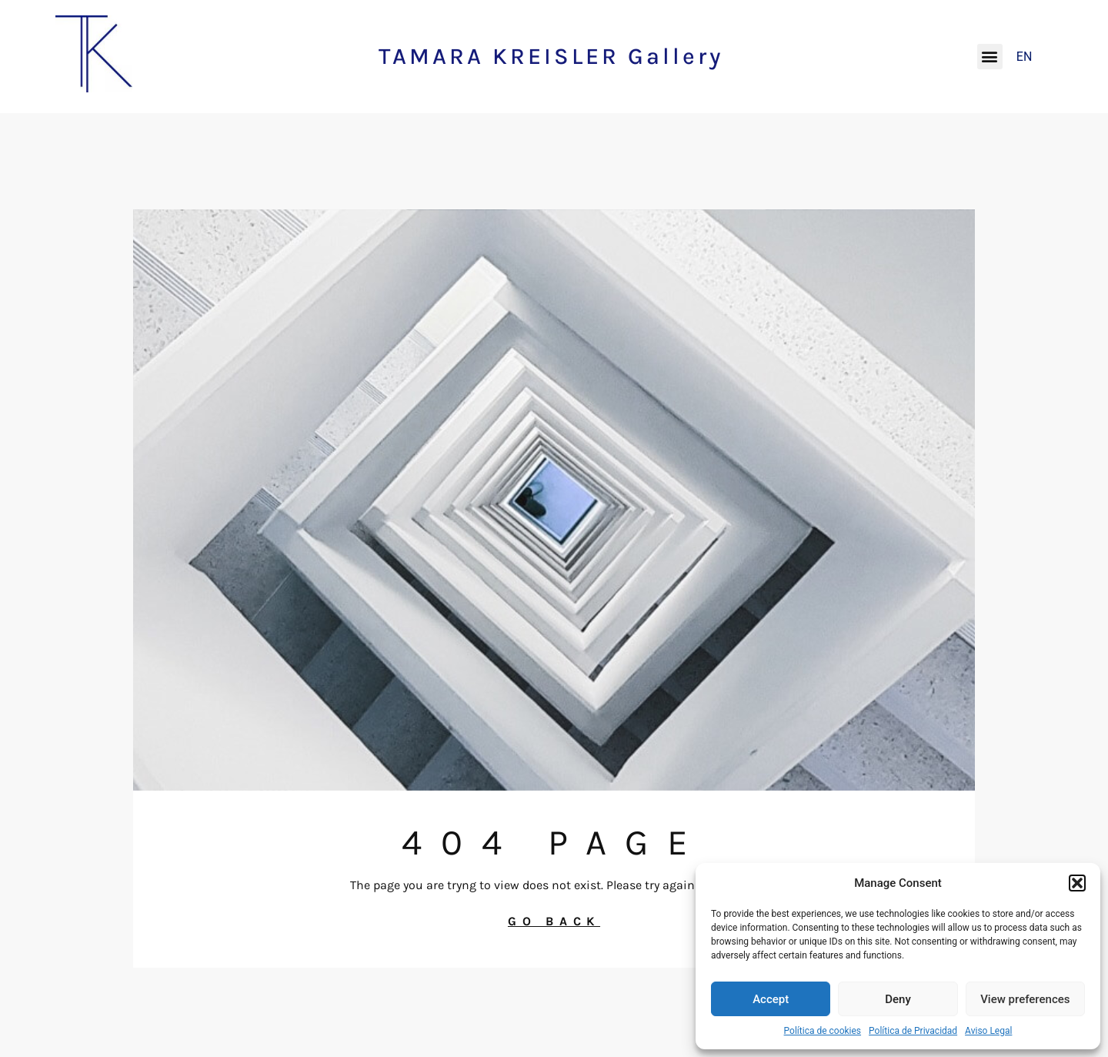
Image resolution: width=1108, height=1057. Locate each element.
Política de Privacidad (913, 1030)
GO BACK (554, 921)
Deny (898, 999)
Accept (771, 999)
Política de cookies (823, 1030)
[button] (1077, 883)
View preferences (1025, 999)
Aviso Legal (988, 1030)
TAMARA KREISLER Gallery (551, 56)
